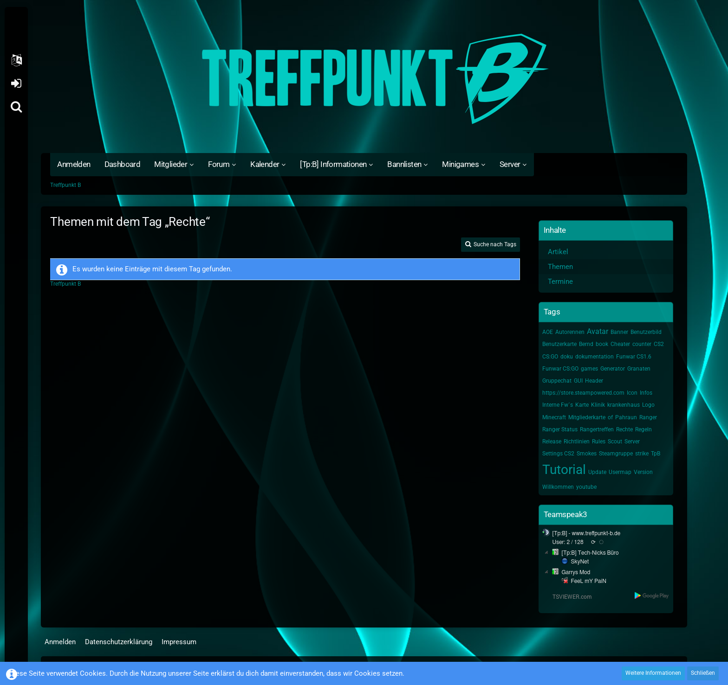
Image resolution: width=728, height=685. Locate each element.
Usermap (620, 472)
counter (641, 344)
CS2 (659, 344)
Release (551, 441)
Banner (619, 332)
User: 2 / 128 (568, 542)
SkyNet (580, 561)
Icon (632, 393)
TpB (655, 453)
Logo (648, 405)
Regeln (643, 429)
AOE (547, 332)
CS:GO (550, 356)
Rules (598, 441)
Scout (615, 441)
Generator (612, 368)
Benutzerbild (646, 332)
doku (566, 356)
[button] (16, 60)
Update (597, 472)
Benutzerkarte (559, 344)
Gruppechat (557, 381)
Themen (560, 266)
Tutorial (564, 469)
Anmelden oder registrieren (16, 83)
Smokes (587, 453)
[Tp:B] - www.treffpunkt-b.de (586, 533)
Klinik (598, 405)
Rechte (624, 429)
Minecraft (554, 417)
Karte (582, 405)
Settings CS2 (558, 453)
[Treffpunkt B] (363, 79)
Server (632, 441)
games (589, 368)
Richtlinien (577, 441)
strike (642, 453)
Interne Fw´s (557, 405)
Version (643, 472)
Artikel (558, 252)
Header (594, 381)
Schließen (703, 673)
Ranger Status (560, 429)
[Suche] (16, 106)
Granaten (638, 368)
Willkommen (558, 487)
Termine (560, 281)
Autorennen (570, 332)
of (610, 417)
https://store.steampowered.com (583, 393)
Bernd (586, 344)
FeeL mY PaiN (588, 581)
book (602, 344)
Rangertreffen (597, 429)
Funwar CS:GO (560, 368)
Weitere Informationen (653, 673)
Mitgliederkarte (586, 417)
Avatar (597, 331)
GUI (578, 381)
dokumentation (594, 356)
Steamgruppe (616, 453)
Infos (646, 393)
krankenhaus (623, 405)
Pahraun (626, 417)
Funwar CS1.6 (633, 356)
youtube (586, 487)
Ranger (648, 417)
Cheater (620, 344)
